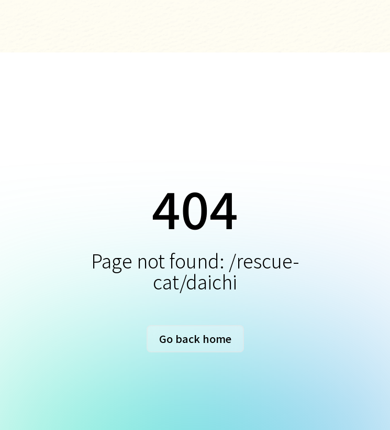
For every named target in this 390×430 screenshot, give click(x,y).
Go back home (195, 338)
